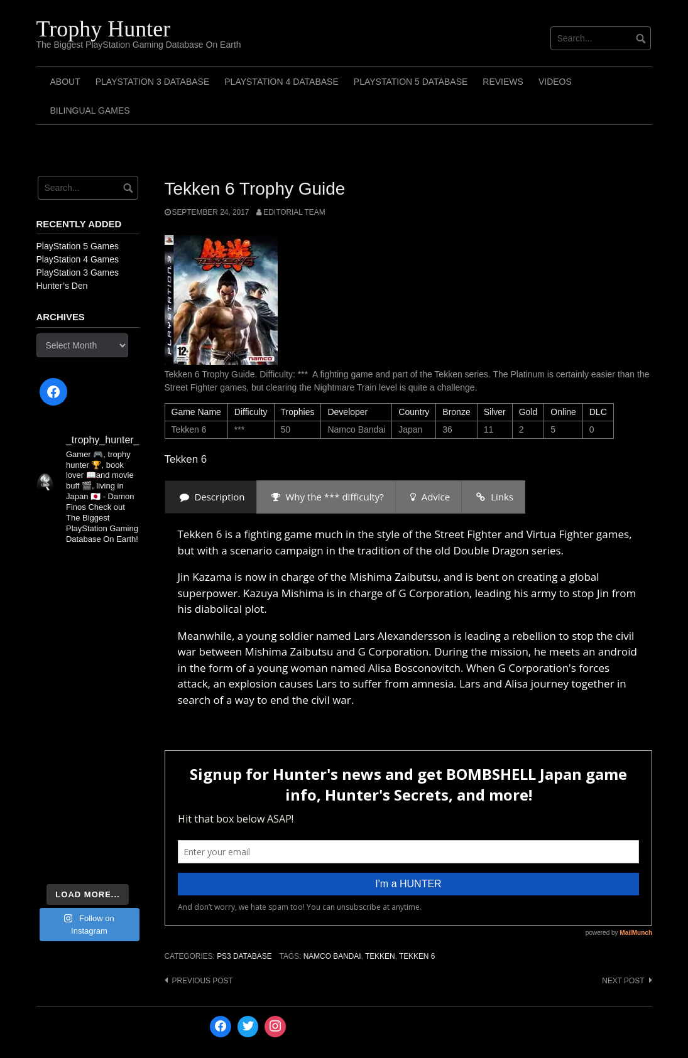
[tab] (211, 497)
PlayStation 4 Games (77, 259)
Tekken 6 (417, 956)
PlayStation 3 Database (153, 82)
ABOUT (65, 82)
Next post (623, 980)
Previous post (202, 980)
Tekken (380, 956)
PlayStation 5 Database (411, 82)
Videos (555, 82)
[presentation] (211, 497)
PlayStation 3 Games (77, 272)
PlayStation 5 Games (77, 246)
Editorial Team (294, 212)
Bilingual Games (90, 110)
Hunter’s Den (62, 286)
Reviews (503, 82)
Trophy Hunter (103, 28)
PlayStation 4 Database (281, 82)
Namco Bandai (332, 956)
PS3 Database (244, 956)
